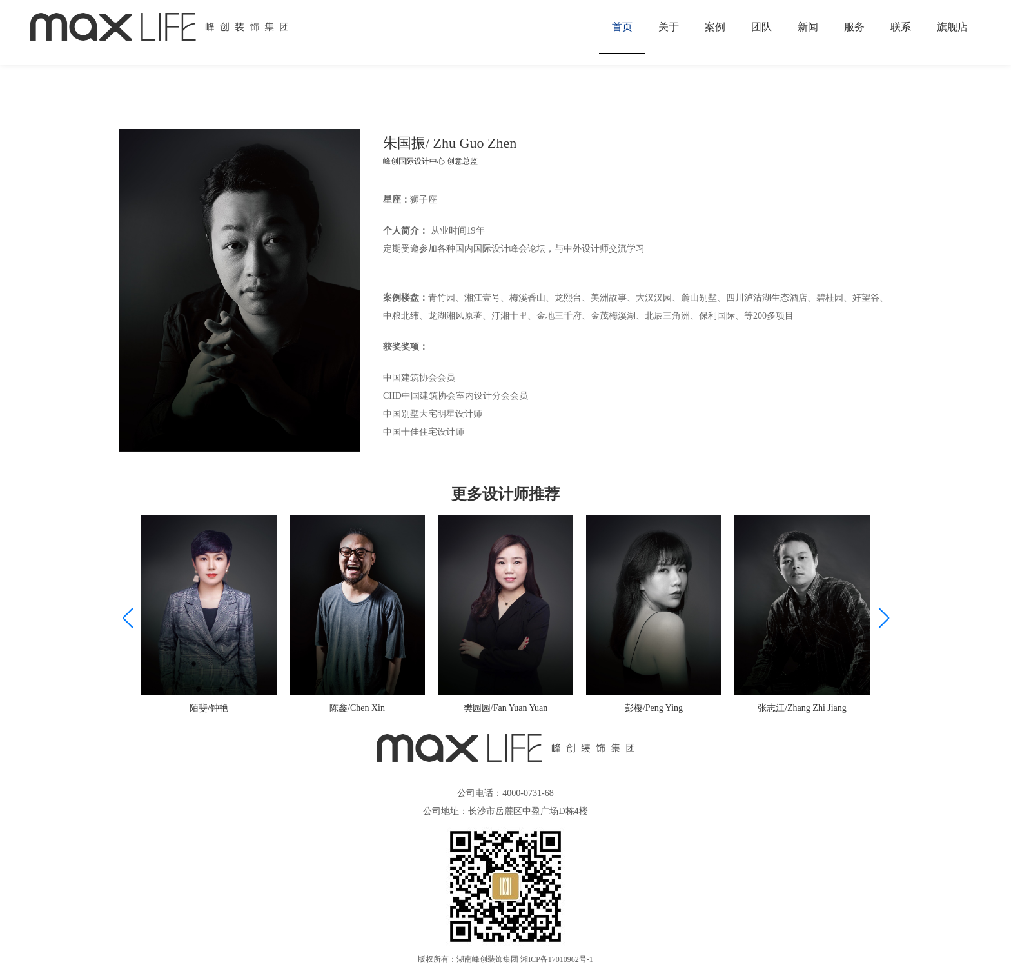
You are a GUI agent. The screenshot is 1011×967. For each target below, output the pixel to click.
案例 (715, 26)
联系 (900, 26)
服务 (854, 26)
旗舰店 (952, 26)
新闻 (808, 26)
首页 (622, 26)
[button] (883, 618)
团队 (761, 26)
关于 (668, 26)
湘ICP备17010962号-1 (556, 959)
